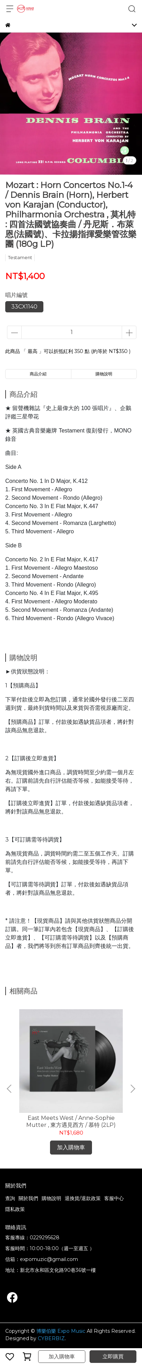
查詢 (10, 1198)
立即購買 (112, 1356)
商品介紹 (38, 373)
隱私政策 (15, 1209)
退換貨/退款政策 (83, 1198)
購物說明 (51, 1198)
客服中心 (114, 1198)
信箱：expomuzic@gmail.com (41, 1259)
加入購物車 (62, 1356)
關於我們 (28, 1198)
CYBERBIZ (51, 1338)
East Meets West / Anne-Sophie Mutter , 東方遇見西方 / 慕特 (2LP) (71, 1121)
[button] (132, 1089)
